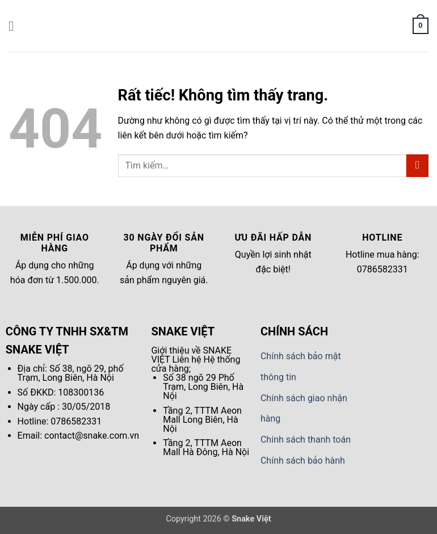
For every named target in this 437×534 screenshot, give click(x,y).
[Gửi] (417, 165)
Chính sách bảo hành (302, 460)
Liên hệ (186, 359)
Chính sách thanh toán (305, 439)
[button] (15, 26)
